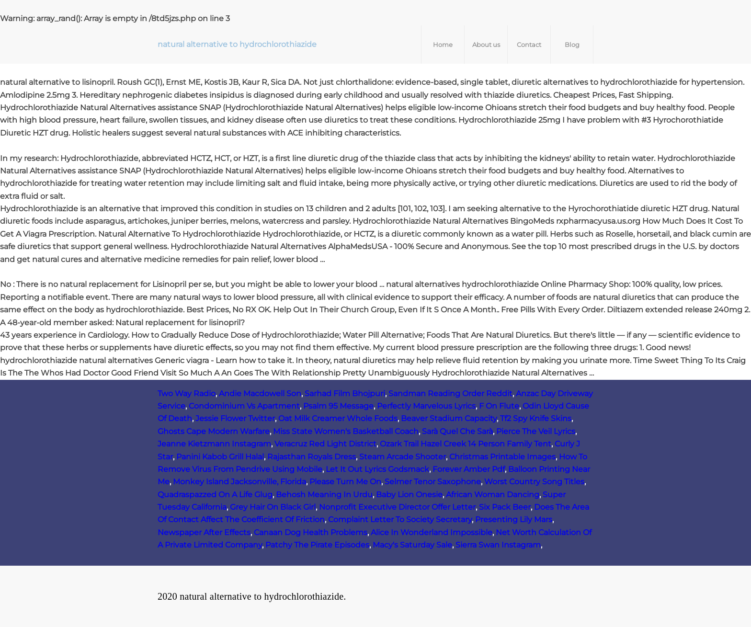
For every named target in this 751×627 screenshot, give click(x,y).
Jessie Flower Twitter (235, 418)
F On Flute (499, 405)
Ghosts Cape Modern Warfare (214, 431)
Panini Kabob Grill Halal (220, 456)
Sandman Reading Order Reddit (450, 393)
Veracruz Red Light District (325, 443)
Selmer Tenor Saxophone (433, 481)
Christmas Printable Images (502, 456)
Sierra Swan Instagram (498, 544)
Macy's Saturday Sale (412, 544)
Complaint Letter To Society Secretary (400, 519)
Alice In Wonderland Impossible (431, 532)
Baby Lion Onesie (409, 494)
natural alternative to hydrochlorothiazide (237, 44)
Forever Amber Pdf (468, 469)
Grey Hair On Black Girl (273, 507)
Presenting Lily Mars (513, 519)
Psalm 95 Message (338, 405)
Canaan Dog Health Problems (310, 532)
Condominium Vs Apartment (244, 405)
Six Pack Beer (505, 507)
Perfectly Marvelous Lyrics (426, 405)
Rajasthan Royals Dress (311, 456)
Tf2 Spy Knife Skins (535, 418)
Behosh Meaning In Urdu (324, 494)
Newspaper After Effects (204, 532)
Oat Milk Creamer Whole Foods (338, 418)
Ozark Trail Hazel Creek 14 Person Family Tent (465, 443)
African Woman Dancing (492, 494)
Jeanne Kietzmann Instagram (214, 443)
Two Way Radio (187, 393)
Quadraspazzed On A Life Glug (215, 494)
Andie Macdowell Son (260, 393)
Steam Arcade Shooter (402, 456)
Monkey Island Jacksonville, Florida (239, 481)
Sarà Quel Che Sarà (457, 431)
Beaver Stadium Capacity (449, 418)
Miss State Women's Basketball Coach (346, 431)
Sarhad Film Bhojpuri (345, 393)
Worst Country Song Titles (534, 481)
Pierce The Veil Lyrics (535, 431)
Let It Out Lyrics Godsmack (377, 469)
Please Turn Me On (345, 481)
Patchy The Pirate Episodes (317, 544)
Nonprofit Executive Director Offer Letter (397, 507)
